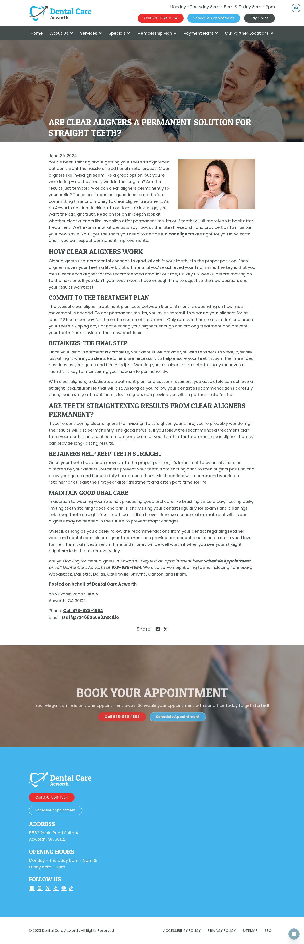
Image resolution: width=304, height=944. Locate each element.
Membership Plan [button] (156, 33)
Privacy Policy (222, 930)
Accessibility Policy (182, 930)
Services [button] (91, 33)
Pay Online (259, 18)
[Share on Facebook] (157, 629)
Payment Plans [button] (201, 33)
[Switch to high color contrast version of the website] (296, 8)
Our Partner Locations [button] (249, 33)
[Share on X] (165, 629)
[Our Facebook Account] (32, 888)
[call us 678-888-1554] (161, 18)
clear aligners (179, 234)
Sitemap (250, 930)
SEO (268, 930)
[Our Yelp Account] (56, 888)
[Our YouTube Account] (64, 888)
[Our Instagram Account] (40, 888)
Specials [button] (119, 33)
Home (37, 33)
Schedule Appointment (227, 561)
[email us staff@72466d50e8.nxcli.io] (90, 617)
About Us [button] (61, 33)
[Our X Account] (48, 888)
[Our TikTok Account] (71, 888)
